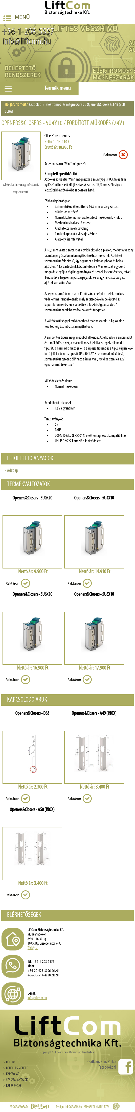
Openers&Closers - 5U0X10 (32, 498)
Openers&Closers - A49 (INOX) (94, 713)
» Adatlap (11, 470)
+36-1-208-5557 (27, 32)
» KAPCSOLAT (11, 1074)
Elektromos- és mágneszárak (65, 105)
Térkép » (33, 948)
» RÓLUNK (9, 1062)
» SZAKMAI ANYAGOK (15, 1080)
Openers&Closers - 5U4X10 (94, 498)
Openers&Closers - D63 (32, 713)
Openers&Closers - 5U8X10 (94, 594)
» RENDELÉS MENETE (15, 1068)
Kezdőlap (35, 105)
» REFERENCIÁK (12, 1086)
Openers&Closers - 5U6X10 (32, 594)
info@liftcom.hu (26, 42)
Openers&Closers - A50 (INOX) (32, 809)
